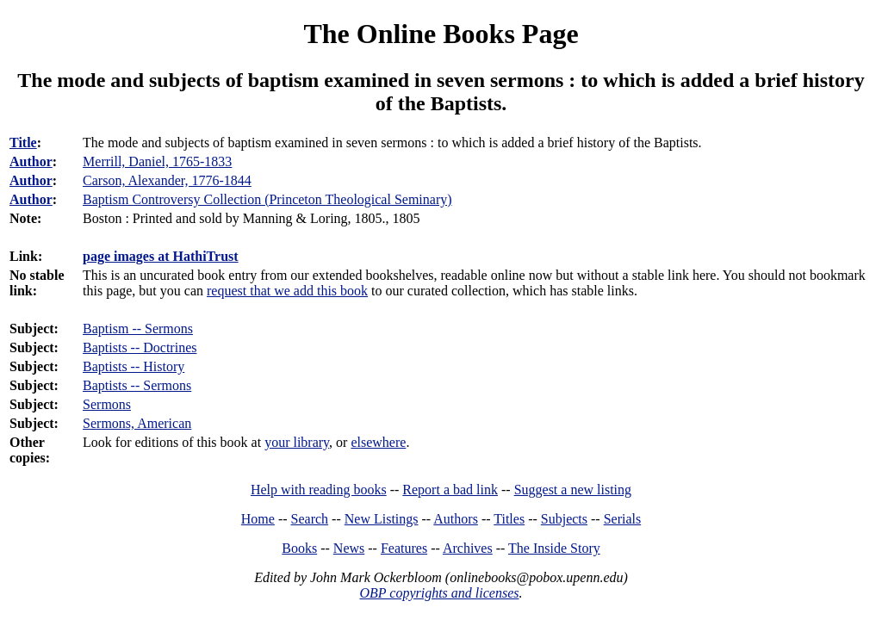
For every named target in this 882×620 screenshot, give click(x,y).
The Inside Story (554, 548)
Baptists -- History (133, 366)
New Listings (382, 519)
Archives (468, 548)
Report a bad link (450, 489)
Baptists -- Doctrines (139, 347)
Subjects (564, 519)
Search (310, 519)
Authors (455, 519)
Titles (509, 519)
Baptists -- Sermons (137, 385)
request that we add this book (287, 290)
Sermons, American (137, 423)
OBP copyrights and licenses (439, 593)
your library (296, 442)
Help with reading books (319, 489)
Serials (623, 519)
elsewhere (378, 442)
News (348, 548)
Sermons (107, 404)
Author (31, 161)
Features (404, 548)
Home (258, 519)
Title (23, 142)
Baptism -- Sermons (138, 328)
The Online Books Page (440, 33)
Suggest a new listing (572, 489)
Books (299, 548)
